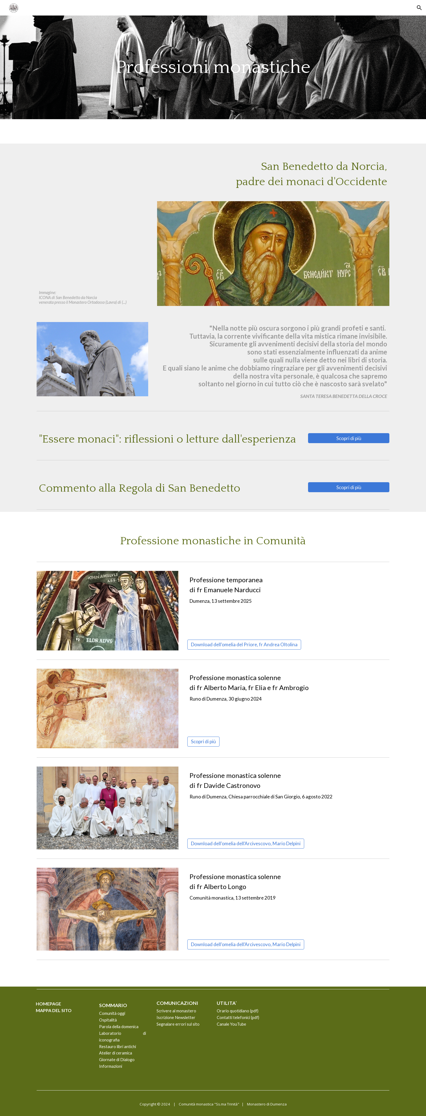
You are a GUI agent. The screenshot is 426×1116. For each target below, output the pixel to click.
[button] (419, 7)
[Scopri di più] (348, 438)
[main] (213, 67)
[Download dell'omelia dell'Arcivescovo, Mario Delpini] (246, 843)
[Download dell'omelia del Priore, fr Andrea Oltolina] (244, 644)
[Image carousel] (107, 808)
